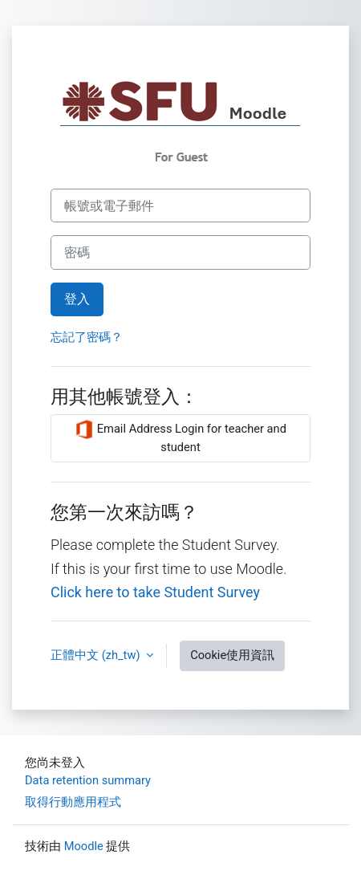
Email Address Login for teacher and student (180, 437)
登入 (77, 299)
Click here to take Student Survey (155, 592)
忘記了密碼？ (87, 337)
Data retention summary (88, 780)
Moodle (83, 846)
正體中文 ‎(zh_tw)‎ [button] (97, 655)
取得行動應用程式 (73, 802)
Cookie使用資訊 (232, 655)
